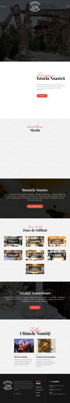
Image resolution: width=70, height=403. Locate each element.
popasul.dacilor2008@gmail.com (57, 394)
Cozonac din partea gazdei (45, 357)
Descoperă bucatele (35, 206)
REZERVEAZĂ (35, 307)
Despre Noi (42, 95)
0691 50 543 (58, 389)
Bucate (38, 392)
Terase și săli (39, 390)
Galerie (38, 395)
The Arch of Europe (20, 357)
